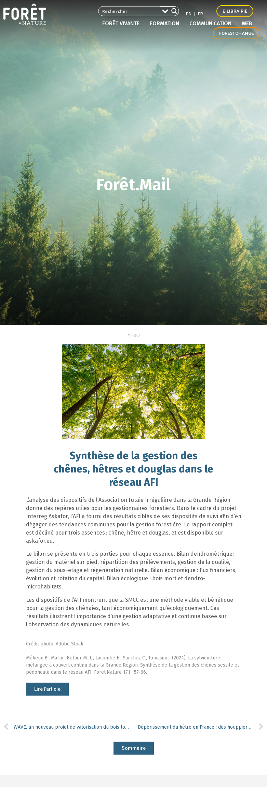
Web (247, 23)
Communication (212, 23)
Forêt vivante (122, 23)
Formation (166, 23)
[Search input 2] (127, 11)
